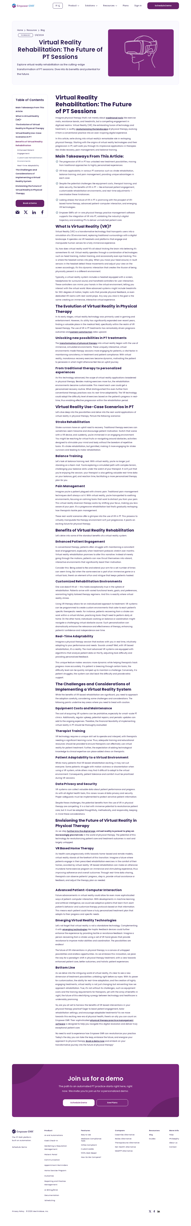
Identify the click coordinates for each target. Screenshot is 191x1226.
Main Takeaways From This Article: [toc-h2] (30, 109)
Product (48, 1130)
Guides (152, 1139)
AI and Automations (53, 1135)
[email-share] (17, 212)
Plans (126, 5)
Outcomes (49, 1176)
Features (85, 1130)
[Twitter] (150, 1211)
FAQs (171, 1135)
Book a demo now (95, 1041)
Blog (43, 30)
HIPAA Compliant (89, 1145)
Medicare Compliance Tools (91, 1140)
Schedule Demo (19, 1147)
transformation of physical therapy (78, 343)
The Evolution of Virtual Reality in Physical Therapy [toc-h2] (30, 126)
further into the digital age (81, 831)
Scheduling (49, 1200)
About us (173, 1143)
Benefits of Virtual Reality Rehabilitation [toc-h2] (29, 143)
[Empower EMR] (23, 5)
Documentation (51, 1195)
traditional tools (114, 117)
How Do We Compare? (91, 1157)
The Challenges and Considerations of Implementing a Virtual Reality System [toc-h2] (28, 175)
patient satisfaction (81, 332)
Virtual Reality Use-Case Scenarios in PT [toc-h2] (28, 135)
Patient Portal (50, 1154)
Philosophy (174, 1139)
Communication (52, 1160)
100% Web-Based (88, 1153)
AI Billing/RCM (51, 1190)
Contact (173, 1147)
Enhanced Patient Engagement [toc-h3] (25, 152)
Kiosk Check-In (51, 1140)
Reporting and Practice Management (55, 1183)
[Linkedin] (158, 1211)
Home (20, 30)
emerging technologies (74, 929)
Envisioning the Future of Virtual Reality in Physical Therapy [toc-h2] (29, 189)
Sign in (138, 5)
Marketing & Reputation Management (55, 1148)
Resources (32, 30)
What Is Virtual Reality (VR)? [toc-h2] (27, 118)
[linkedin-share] (34, 212)
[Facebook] (154, 1211)
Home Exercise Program (55, 1170)
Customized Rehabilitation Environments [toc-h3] (29, 159)
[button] (73, 5)
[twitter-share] (26, 212)
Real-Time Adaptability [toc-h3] (28, 165)
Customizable (87, 1149)
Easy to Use (86, 1135)
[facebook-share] (42, 212)
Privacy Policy (18, 1211)
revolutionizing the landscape (92, 129)
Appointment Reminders (56, 1165)
